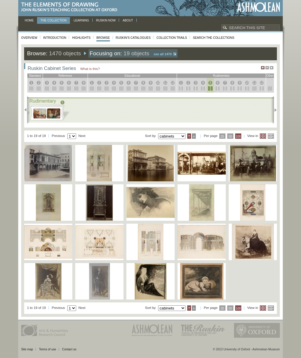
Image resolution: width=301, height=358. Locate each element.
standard (35, 75)
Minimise (267, 67)
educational (132, 75)
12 (172, 82)
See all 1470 (163, 54)
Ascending (189, 136)
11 (165, 82)
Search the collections (213, 37)
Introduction (54, 37)
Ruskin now (106, 20)
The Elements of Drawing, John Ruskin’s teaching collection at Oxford (71, 7)
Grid (263, 136)
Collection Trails (171, 37)
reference (65, 75)
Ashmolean (258, 7)
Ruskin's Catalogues (133, 37)
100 (238, 136)
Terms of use (47, 349)
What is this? (90, 69)
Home (29, 20)
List (271, 136)
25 (222, 136)
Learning (81, 20)
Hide (271, 67)
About (128, 20)
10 (158, 82)
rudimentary (221, 75)
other (270, 75)
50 (230, 136)
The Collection (54, 20)
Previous (27, 110)
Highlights (81, 37)
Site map (27, 349)
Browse (103, 37)
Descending (194, 136)
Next (274, 110)
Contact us (69, 349)
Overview (29, 37)
